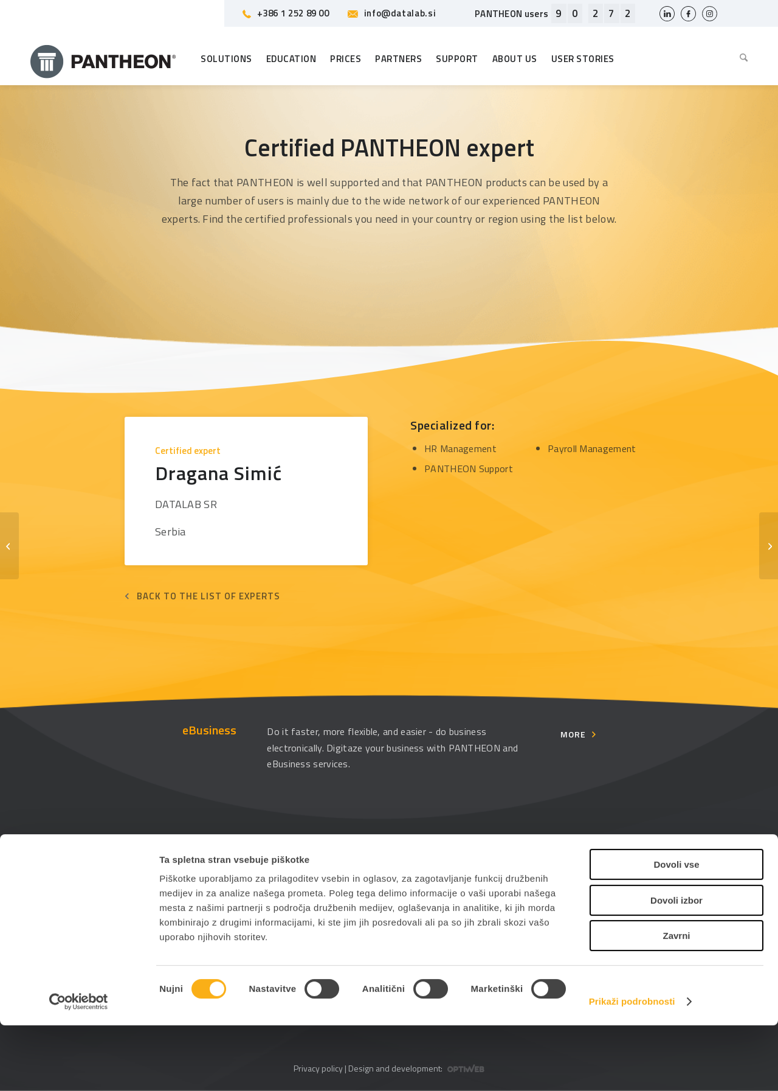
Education (242, 876)
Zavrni (676, 1001)
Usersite (616, 876)
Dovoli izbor (676, 966)
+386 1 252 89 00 (286, 13)
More (573, 734)
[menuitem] (741, 59)
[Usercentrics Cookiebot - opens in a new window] (79, 1067)
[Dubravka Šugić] (768, 545)
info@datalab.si (392, 13)
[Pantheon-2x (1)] (103, 59)
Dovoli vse (676, 930)
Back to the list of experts (208, 596)
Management (437, 876)
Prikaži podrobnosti (632, 1067)
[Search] (741, 59)
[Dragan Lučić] (9, 545)
